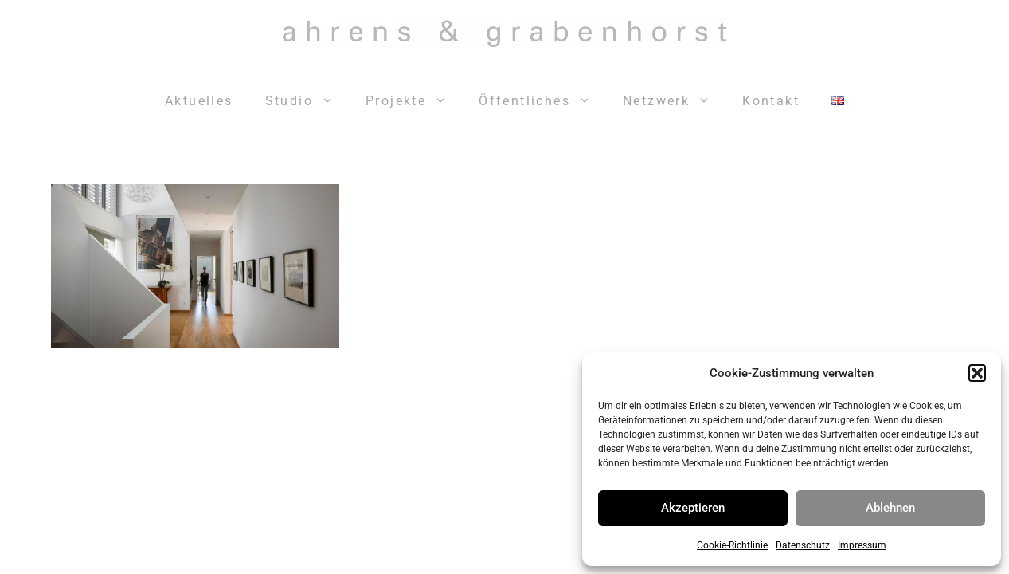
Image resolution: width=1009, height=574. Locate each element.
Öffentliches (543, 101)
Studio (307, 101)
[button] (977, 373)
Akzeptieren (693, 508)
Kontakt (771, 100)
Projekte (414, 101)
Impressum (862, 545)
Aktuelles (199, 100)
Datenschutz (803, 545)
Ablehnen (890, 508)
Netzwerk (674, 101)
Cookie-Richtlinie (732, 545)
